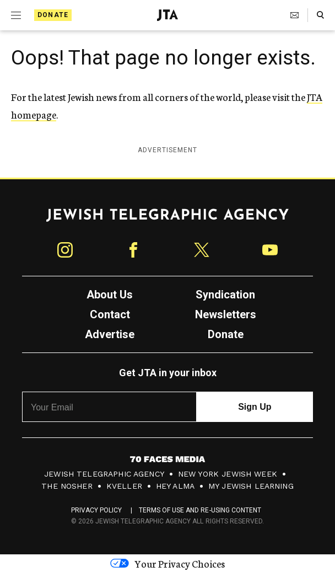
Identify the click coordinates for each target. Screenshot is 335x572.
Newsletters (225, 314)
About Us (110, 294)
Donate (52, 15)
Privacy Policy (96, 510)
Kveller (124, 486)
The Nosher (67, 486)
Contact (110, 314)
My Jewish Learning (251, 486)
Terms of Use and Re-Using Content (200, 510)
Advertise (109, 334)
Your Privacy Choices (167, 563)
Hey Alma (175, 486)
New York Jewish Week (227, 473)
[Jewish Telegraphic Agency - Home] (167, 15)
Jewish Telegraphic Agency (104, 473)
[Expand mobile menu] (16, 15)
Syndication (225, 294)
